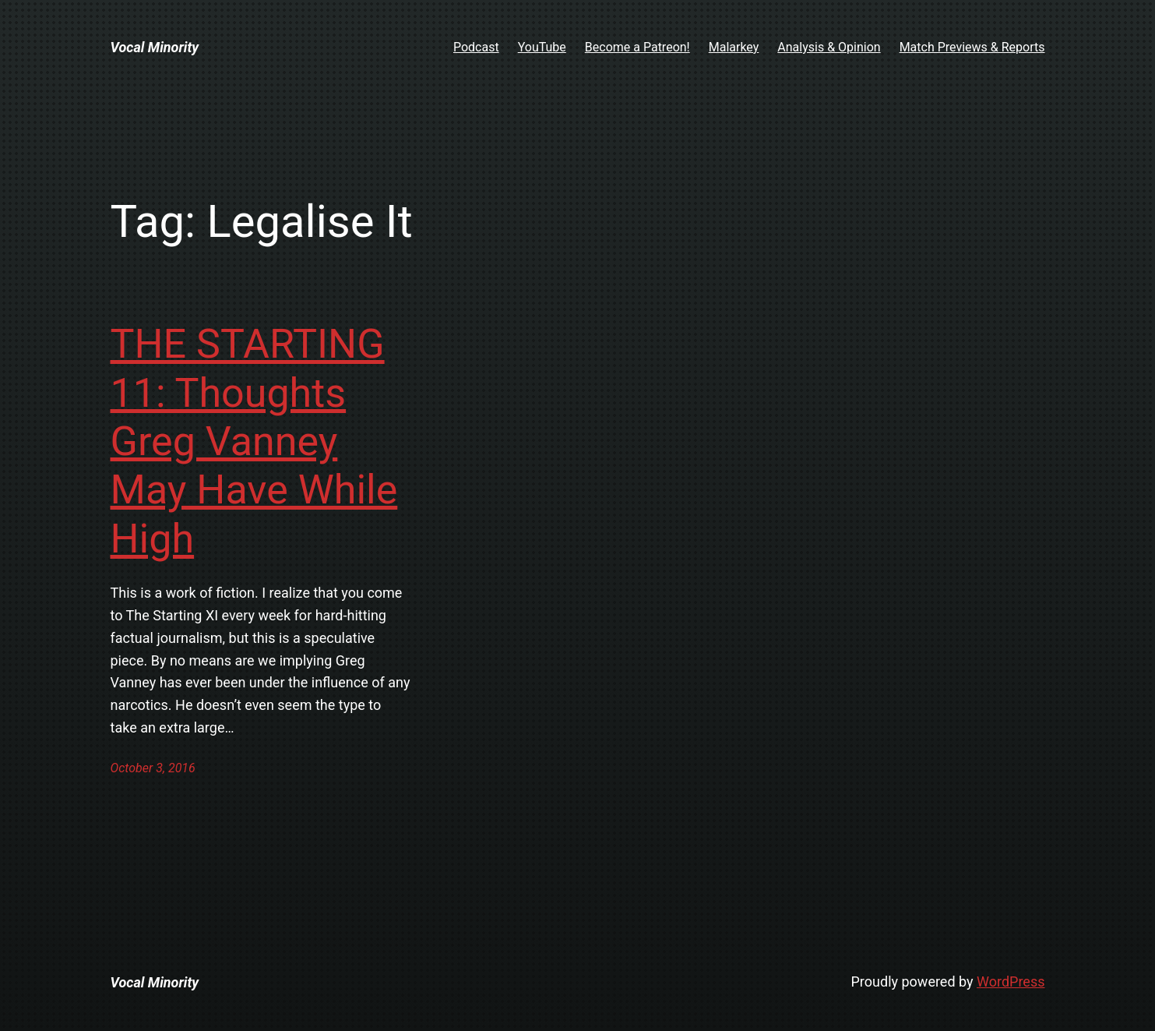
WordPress (1010, 981)
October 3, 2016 (153, 768)
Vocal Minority (155, 47)
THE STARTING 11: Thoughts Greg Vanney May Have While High (254, 441)
